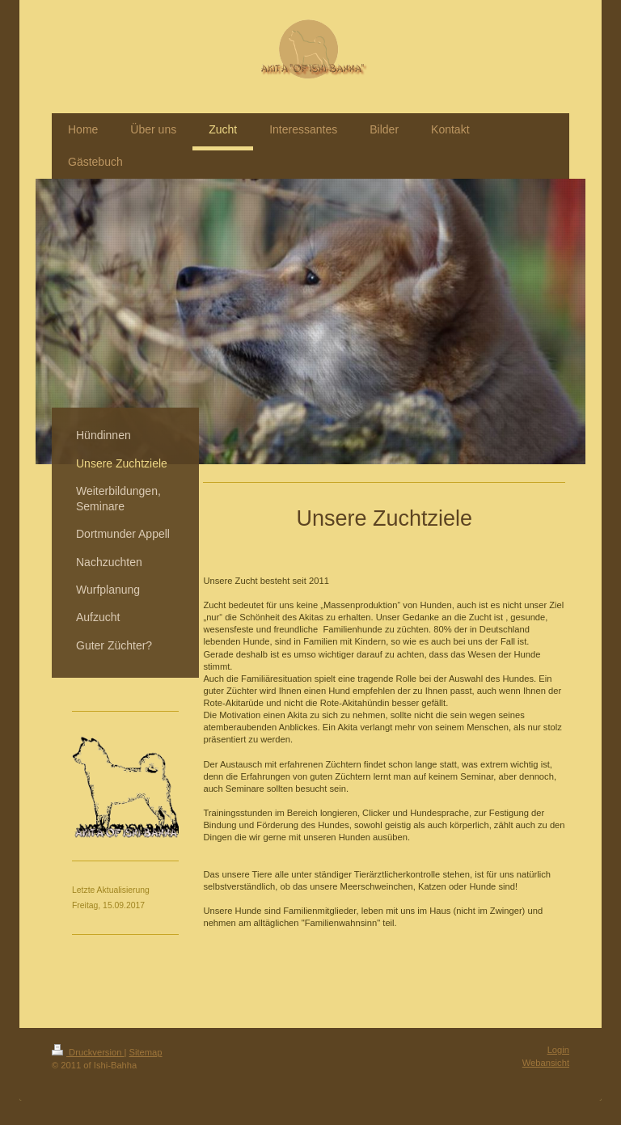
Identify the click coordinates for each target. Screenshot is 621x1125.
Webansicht (545, 1063)
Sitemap (146, 1052)
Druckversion (88, 1052)
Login (558, 1050)
